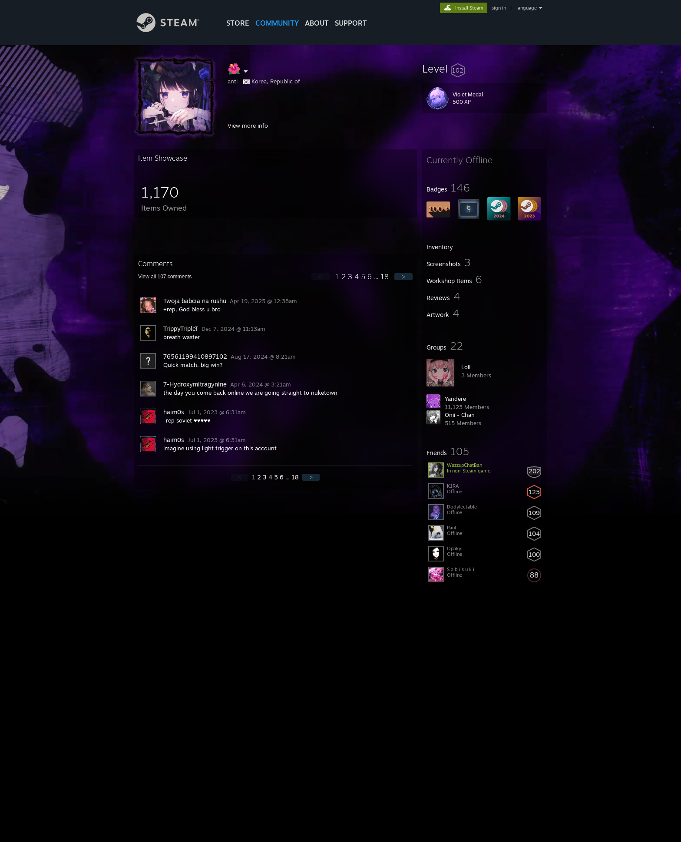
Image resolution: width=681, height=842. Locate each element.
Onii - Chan (460, 414)
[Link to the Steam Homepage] (174, 29)
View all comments (165, 277)
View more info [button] (248, 125)
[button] (484, 68)
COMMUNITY (277, 23)
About (317, 23)
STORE (237, 23)
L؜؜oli (465, 366)
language (526, 8)
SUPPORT (351, 23)
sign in (499, 8)
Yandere (455, 398)
